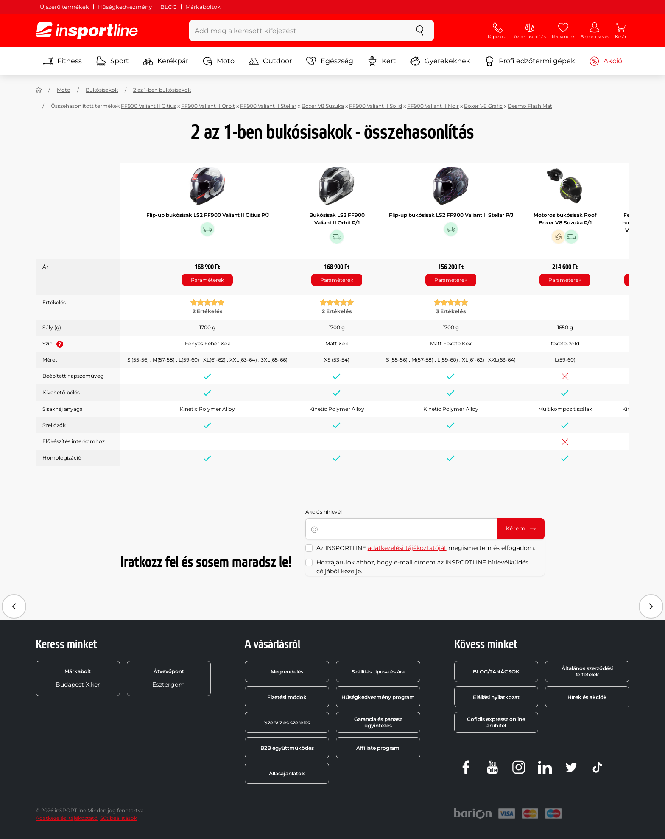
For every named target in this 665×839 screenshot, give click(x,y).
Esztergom (168, 678)
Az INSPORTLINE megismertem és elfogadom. (425, 548)
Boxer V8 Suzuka (323, 106)
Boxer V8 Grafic (483, 106)
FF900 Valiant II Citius (148, 106)
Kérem (521, 528)
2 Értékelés (207, 311)
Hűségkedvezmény (125, 6)
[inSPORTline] (87, 30)
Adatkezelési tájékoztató (67, 818)
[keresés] (420, 30)
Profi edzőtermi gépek (529, 61)
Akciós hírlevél (323, 511)
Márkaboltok (203, 6)
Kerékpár (165, 61)
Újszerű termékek (64, 6)
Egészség (329, 61)
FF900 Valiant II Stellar (268, 106)
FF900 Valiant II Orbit (208, 106)
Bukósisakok (102, 90)
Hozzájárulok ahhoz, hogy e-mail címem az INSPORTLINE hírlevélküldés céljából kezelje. (422, 566)
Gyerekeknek (440, 61)
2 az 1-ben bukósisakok (162, 90)
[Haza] (39, 90)
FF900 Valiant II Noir (433, 106)
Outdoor (270, 61)
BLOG (168, 6)
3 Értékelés (451, 311)
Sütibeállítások (118, 818)
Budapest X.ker (78, 678)
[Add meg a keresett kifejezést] (298, 30)
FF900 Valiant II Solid (375, 106)
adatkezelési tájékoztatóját (407, 548)
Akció (605, 61)
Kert (381, 61)
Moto (218, 61)
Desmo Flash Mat (530, 106)
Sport (112, 61)
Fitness (62, 61)
